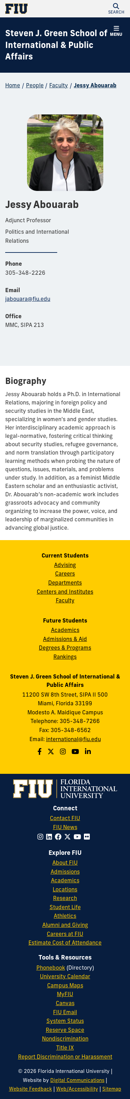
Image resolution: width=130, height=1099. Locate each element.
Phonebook (50, 967)
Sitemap (111, 1089)
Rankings (65, 656)
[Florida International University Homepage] (35, 8)
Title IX (65, 1047)
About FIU (65, 862)
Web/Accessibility (77, 1089)
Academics (65, 629)
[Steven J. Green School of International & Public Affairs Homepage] (56, 45)
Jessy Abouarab (95, 85)
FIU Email (65, 1012)
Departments (65, 582)
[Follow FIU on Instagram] (41, 837)
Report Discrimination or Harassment (65, 1056)
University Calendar (65, 976)
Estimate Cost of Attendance (65, 942)
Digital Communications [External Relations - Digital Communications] (77, 1080)
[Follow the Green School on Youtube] (76, 751)
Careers (65, 573)
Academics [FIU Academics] (65, 880)
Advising (65, 564)
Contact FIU (65, 818)
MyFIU (65, 993)
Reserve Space (65, 1029)
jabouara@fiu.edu (27, 298)
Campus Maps (65, 985)
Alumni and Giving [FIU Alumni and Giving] (65, 924)
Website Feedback (30, 1089)
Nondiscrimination (65, 1038)
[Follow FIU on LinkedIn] (50, 837)
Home (12, 85)
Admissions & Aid (65, 638)
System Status (65, 1020)
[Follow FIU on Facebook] (59, 837)
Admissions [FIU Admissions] (65, 871)
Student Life (65, 907)
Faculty (58, 85)
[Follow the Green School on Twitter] (51, 751)
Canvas (65, 1003)
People (35, 85)
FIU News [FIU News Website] (65, 827)
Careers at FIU (65, 933)
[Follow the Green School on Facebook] (40, 751)
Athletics (65, 915)
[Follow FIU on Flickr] (88, 837)
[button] (116, 9)
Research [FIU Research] (65, 898)
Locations (65, 889)
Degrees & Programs (65, 647)
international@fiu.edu (73, 739)
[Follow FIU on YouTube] (78, 837)
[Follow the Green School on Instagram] (64, 751)
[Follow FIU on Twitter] (68, 837)
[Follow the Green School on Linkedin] (89, 751)
